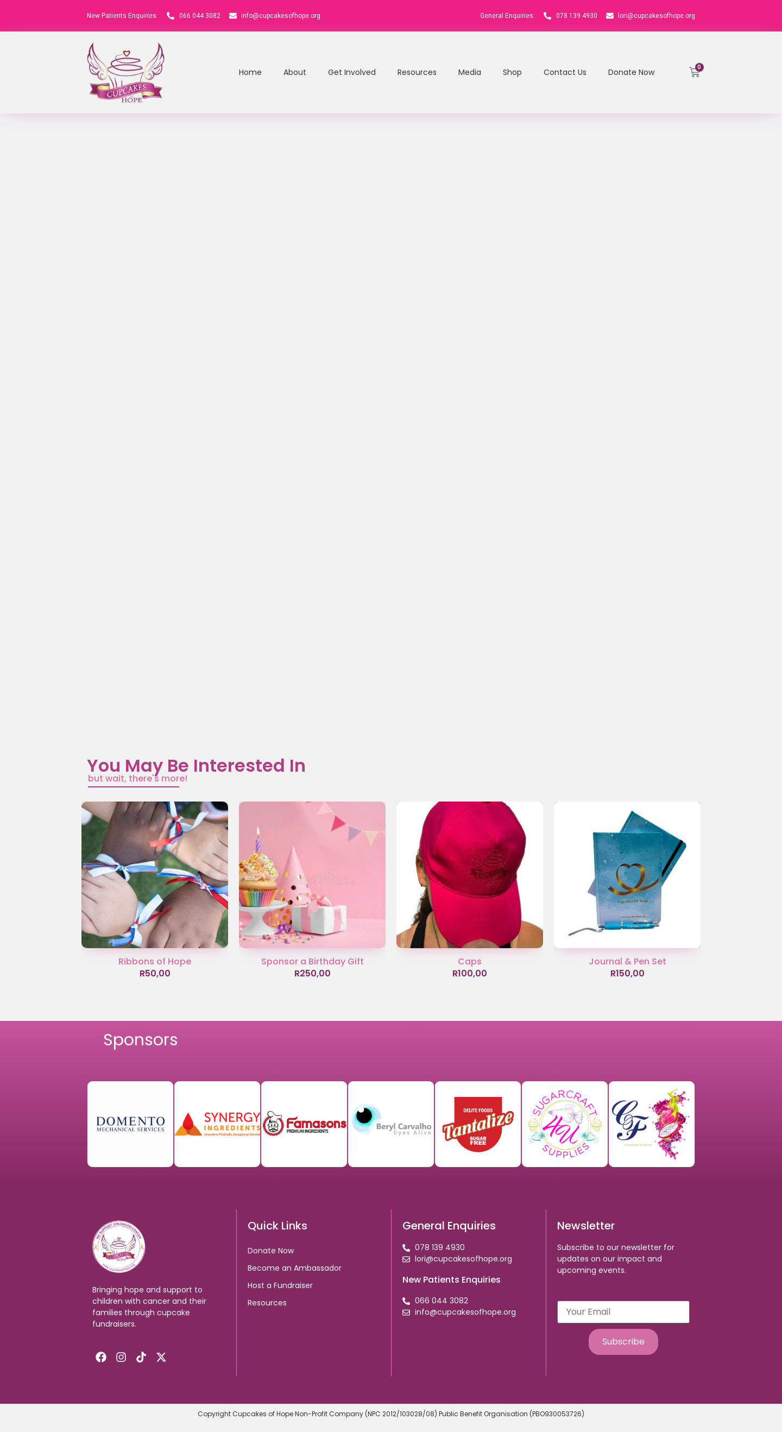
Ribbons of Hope (154, 961)
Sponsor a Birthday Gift (312, 961)
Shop (512, 72)
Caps (470, 961)
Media (469, 72)
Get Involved (352, 72)
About (294, 72)
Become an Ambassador (295, 1268)
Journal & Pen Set (627, 961)
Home (250, 72)
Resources (417, 72)
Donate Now (631, 72)
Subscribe (623, 1341)
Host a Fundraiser (280, 1285)
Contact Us (565, 72)
